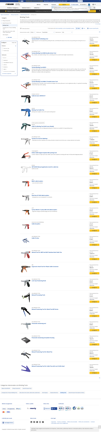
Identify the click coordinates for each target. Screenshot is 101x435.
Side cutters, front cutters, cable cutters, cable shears (9, 32)
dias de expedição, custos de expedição (63, 28)
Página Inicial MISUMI (5, 14)
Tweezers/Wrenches (54, 392)
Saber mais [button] (80, 1)
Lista (79, 28)
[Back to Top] (99, 427)
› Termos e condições (61, 421)
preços (72, 28)
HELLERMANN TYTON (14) (8, 62)
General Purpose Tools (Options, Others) (76, 392)
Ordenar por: (38, 32)
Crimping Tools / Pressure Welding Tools (9, 28)
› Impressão (53, 421)
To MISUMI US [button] (92, 11)
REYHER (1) (6, 67)
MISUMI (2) (6, 60)
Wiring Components (15, 14)
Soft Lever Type (6, 48)
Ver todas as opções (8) (6, 73)
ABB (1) (5, 69)
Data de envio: (58, 32)
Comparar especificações (93, 28)
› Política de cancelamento (83, 421)
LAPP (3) (5, 64)
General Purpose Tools (25, 14)
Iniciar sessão (74, 4)
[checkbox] (9, 48)
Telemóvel (47, 408)
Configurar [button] (94, 45)
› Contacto (92, 421)
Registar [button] (64, 4)
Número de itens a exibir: (25, 32)
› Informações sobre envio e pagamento (59, 423)
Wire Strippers (5, 34)
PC (53, 408)
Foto (84, 28)
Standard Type (6, 50)
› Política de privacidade (72, 421)
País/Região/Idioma (9, 422)
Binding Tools (5, 25)
